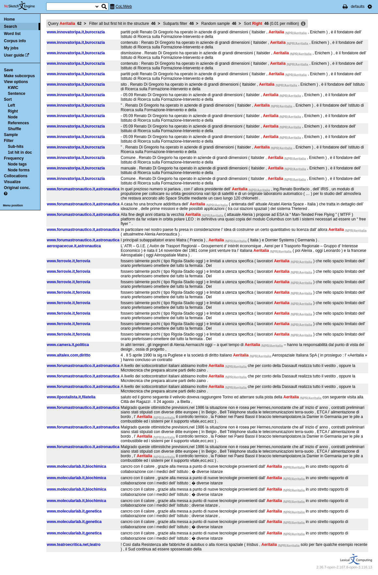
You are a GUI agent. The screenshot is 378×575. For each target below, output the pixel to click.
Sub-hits (16, 146)
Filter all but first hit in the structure (122, 23)
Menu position (13, 205)
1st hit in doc (20, 152)
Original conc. (17, 187)
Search (10, 26)
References (18, 123)
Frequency (14, 158)
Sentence (16, 93)
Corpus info (15, 41)
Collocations (15, 176)
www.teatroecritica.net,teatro (74, 544)
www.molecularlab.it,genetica (74, 511)
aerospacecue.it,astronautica (74, 246)
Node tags (17, 164)
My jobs (11, 48)
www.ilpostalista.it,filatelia (71, 397)
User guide (14, 55)
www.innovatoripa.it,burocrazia (76, 32)
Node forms (19, 170)
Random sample (218, 23)
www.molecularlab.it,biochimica (76, 466)
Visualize (12, 182)
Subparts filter (178, 23)
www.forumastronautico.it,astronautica (83, 189)
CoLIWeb (124, 6)
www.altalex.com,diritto (69, 355)
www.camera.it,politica (68, 344)
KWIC (13, 87)
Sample (11, 134)
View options (16, 81)
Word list (12, 33)
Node (13, 117)
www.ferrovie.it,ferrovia (68, 261)
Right (13, 111)
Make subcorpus (19, 76)
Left (11, 105)
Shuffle (14, 129)
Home (9, 19)
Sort (8, 99)
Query (65, 23)
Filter (8, 140)
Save (8, 70)
